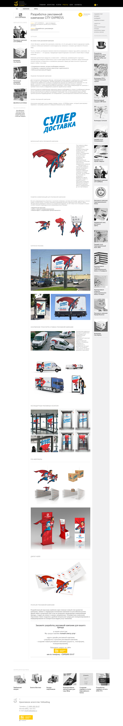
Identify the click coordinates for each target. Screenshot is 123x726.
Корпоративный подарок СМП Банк (100, 101)
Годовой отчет (98, 14)
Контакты (78, 5)
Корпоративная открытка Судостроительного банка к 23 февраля (100, 269)
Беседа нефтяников (51, 688)
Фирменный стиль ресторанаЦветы (100, 224)
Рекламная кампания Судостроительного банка (101, 202)
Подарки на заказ (99, 20)
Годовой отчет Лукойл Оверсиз (99, 160)
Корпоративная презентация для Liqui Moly (69, 689)
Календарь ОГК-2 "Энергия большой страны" (100, 79)
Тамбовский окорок (17, 688)
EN (97, 4)
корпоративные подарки (99, 30)
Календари (97, 18)
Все (17, 9)
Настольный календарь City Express (17, 82)
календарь (96, 28)
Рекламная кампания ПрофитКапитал (101, 314)
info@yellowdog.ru (30, 711)
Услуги (58, 5)
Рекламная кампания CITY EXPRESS (20, 40)
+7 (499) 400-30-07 (33, 706)
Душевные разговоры (20, 103)
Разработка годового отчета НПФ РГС (102, 689)
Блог (71, 5)
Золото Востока (35, 687)
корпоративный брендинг (99, 26)
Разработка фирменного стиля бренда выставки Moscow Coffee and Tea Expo (100, 56)
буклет (95, 25)
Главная (42, 5)
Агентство (51, 5)
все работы (85, 15)
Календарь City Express (17, 61)
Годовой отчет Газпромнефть (98, 140)
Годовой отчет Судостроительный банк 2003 (100, 246)
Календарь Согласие (100, 120)
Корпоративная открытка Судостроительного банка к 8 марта (100, 292)
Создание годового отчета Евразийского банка (85, 690)
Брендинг (96, 16)
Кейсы (36, 9)
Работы (65, 5)
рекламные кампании (99, 32)
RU (95, 4)
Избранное (26, 9)
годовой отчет (97, 23)
